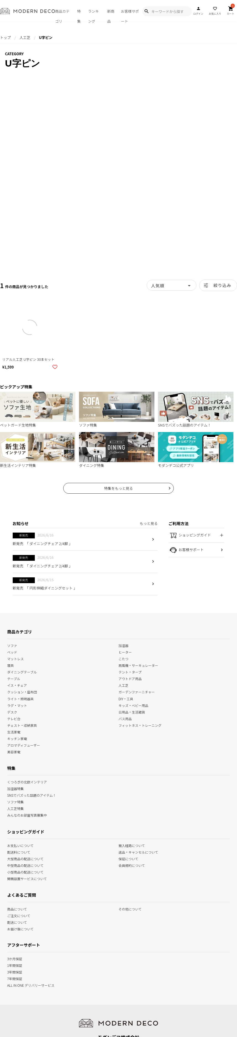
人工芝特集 (15, 808)
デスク (12, 711)
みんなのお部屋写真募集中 (27, 814)
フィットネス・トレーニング (140, 724)
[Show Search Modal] (146, 11)
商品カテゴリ (62, 15)
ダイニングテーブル (22, 671)
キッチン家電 (17, 738)
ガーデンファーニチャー (136, 691)
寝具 (10, 665)
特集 (79, 15)
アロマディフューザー (23, 744)
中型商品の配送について (25, 865)
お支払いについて (20, 844)
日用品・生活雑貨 (131, 711)
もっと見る (149, 523)
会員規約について (131, 865)
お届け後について (20, 928)
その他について (130, 908)
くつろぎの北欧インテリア (27, 781)
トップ (5, 37)
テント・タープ (129, 671)
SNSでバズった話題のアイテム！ (31, 794)
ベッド (12, 651)
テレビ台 (13, 718)
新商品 (110, 15)
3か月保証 (14, 958)
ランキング (93, 15)
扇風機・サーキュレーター (138, 665)
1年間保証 (14, 965)
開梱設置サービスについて (27, 878)
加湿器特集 (15, 788)
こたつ (123, 658)
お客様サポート (130, 15)
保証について (128, 858)
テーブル (13, 678)
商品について (17, 908)
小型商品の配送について (25, 871)
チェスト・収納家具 (22, 724)
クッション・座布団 (22, 691)
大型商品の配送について (25, 858)
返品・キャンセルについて (138, 851)
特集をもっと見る (118, 488)
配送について (17, 921)
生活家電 (13, 731)
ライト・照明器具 (20, 698)
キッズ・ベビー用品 (133, 704)
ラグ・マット (17, 704)
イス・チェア (17, 684)
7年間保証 (14, 978)
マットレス (15, 658)
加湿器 (123, 645)
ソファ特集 (15, 801)
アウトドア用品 (130, 678)
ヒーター (125, 651)
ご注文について (18, 915)
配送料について (18, 851)
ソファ (12, 645)
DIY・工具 (125, 698)
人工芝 (24, 37)
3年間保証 (14, 971)
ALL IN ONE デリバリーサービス (30, 984)
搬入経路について (131, 844)
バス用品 (125, 718)
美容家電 (13, 751)
